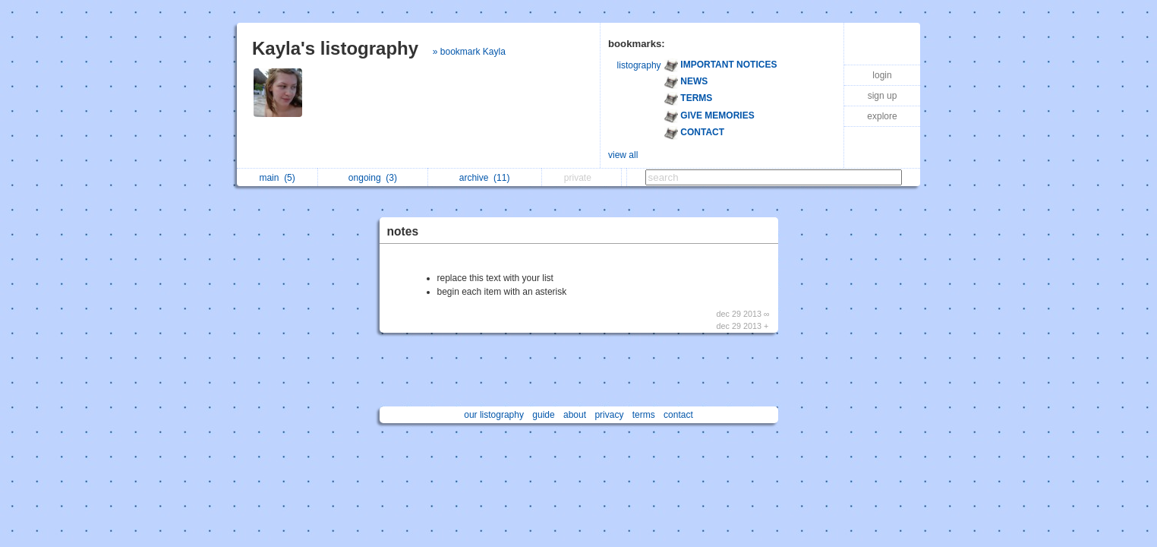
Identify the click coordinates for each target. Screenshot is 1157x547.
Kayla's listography (335, 48)
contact (678, 414)
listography (639, 65)
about (574, 414)
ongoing (372, 177)
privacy (608, 414)
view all (623, 155)
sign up (882, 95)
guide (543, 414)
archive (484, 177)
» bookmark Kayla (469, 51)
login (881, 75)
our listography (494, 414)
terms (643, 414)
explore (882, 116)
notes (403, 231)
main (277, 177)
